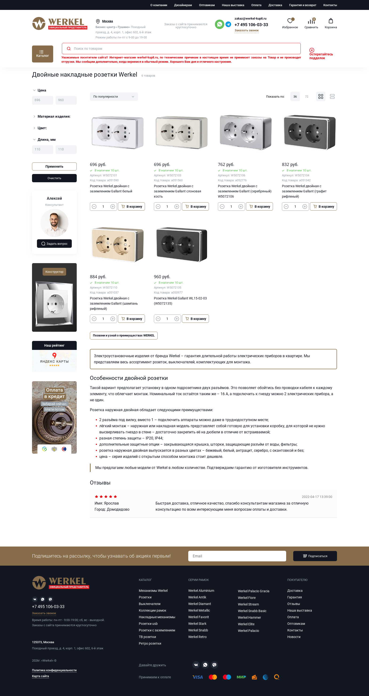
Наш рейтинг (54, 345)
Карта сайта (40, 676)
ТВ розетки (147, 637)
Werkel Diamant (199, 604)
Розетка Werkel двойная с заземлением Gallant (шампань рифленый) (114, 303)
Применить (54, 166)
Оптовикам (207, 5)
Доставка (275, 5)
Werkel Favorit (198, 617)
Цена (39, 90)
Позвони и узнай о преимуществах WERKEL (124, 335)
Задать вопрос (54, 243)
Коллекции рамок (152, 610)
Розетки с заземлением (157, 630)
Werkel (47, 660)
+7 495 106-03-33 (251, 25)
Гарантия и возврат (302, 5)
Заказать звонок (247, 30)
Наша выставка (233, 5)
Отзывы (293, 604)
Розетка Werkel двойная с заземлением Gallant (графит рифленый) (304, 191)
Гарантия (294, 597)
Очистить (54, 178)
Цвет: (39, 128)
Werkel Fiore (247, 598)
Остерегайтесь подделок (321, 54)
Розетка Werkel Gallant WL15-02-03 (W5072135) (180, 300)
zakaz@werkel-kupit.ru (250, 18)
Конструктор (54, 271)
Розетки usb (148, 624)
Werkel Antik (197, 597)
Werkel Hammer (249, 617)
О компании (158, 5)
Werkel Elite (246, 624)
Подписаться (315, 556)
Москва (107, 21)
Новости (294, 637)
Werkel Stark (197, 624)
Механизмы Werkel (153, 590)
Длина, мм (44, 139)
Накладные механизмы (157, 617)
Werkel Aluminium (201, 590)
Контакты (330, 5)
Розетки (145, 597)
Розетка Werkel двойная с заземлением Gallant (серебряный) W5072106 (245, 191)
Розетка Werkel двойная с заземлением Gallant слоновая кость (177, 191)
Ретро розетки (150, 643)
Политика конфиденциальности (54, 670)
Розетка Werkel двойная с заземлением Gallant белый (111, 188)
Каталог (42, 56)
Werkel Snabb (198, 630)
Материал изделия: (51, 116)
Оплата (256, 5)
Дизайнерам (183, 5)
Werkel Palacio (248, 631)
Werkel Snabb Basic (252, 611)
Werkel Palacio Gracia (253, 591)
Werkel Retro (197, 637)
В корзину (131, 206)
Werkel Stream (248, 604)
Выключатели (149, 604)
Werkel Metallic (199, 610)
